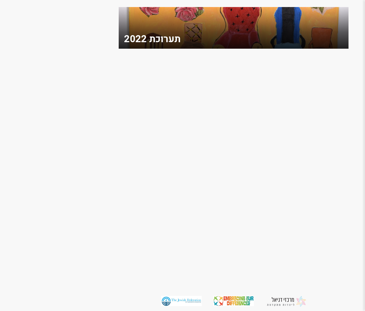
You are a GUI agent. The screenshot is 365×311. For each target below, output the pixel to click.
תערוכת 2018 (345, 134)
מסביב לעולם (346, 82)
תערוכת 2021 (345, 117)
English (351, 222)
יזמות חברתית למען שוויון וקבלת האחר (339, 194)
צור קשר (351, 91)
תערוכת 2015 (345, 160)
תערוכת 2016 (345, 152)
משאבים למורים (343, 169)
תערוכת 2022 (345, 108)
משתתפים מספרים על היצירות (339, 180)
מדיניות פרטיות (343, 213)
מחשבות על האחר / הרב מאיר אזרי (339, 63)
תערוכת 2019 (345, 126)
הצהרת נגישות (344, 205)
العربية (353, 230)
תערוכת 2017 (345, 143)
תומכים (352, 74)
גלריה (353, 100)
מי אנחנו (351, 51)
